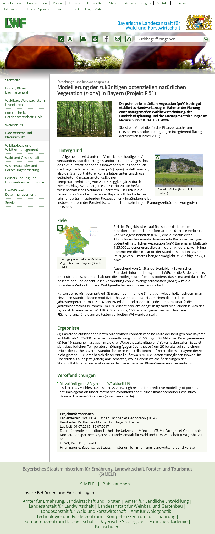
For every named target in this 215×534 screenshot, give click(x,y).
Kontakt (162, 3)
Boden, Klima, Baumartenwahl (17, 90)
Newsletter (95, 3)
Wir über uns (12, 3)
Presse (58, 3)
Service (10, 202)
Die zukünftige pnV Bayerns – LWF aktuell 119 (94, 383)
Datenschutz (12, 9)
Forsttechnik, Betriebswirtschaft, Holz (23, 114)
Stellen (114, 3)
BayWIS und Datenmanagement (20, 192)
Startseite (12, 80)
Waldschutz (14, 125)
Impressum (182, 3)
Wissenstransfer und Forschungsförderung (22, 167)
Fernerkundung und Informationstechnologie (24, 180)
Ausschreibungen (138, 3)
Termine (75, 3)
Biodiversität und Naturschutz (18, 135)
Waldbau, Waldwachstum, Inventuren (25, 102)
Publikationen (37, 3)
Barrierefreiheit (67, 9)
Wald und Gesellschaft (22, 157)
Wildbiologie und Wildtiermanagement (21, 147)
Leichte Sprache (38, 9)
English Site (93, 9)
